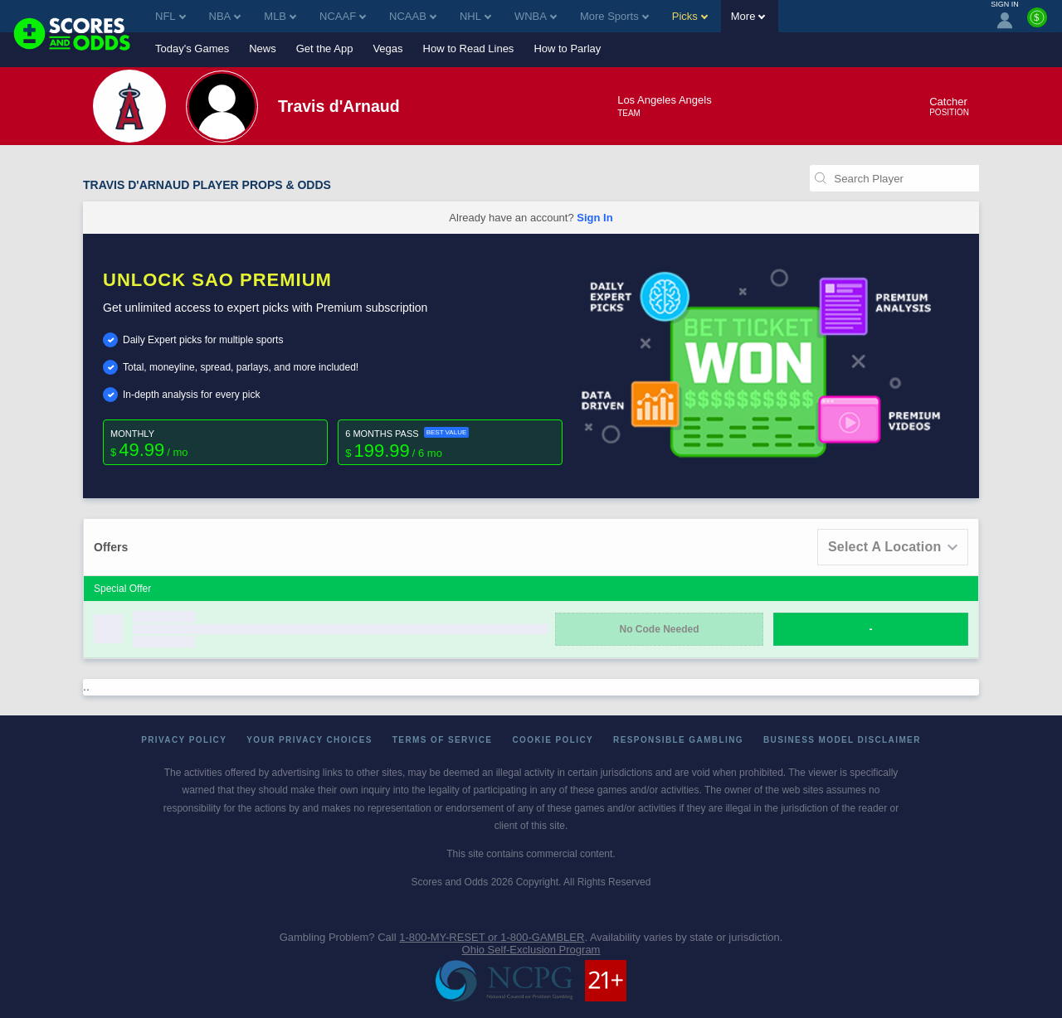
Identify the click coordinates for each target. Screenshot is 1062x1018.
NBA (225, 16)
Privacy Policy (184, 739)
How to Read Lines (468, 48)
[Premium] (1037, 24)
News (262, 48)
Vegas (387, 48)
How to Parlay (567, 48)
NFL (170, 16)
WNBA (535, 16)
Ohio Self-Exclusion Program (531, 949)
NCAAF (342, 16)
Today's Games (192, 48)
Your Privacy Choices (309, 739)
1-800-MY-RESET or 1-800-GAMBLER (491, 937)
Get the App (324, 48)
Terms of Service (442, 739)
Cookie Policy (552, 739)
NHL (475, 16)
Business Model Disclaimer (842, 739)
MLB (280, 16)
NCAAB (412, 16)
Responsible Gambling (678, 739)
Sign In (594, 217)
